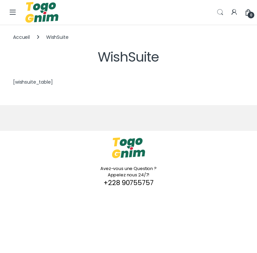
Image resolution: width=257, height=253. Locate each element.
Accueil (21, 37)
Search (220, 12)
